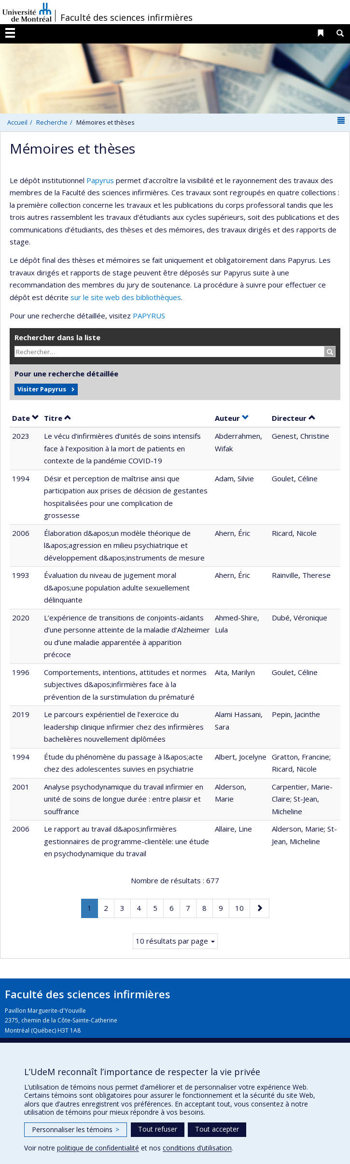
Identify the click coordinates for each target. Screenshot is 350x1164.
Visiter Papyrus (41, 389)
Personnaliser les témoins (75, 1129)
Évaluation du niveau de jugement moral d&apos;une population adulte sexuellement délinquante (117, 587)
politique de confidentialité (98, 1147)
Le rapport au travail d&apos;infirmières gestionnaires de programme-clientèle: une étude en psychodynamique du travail (126, 841)
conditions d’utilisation (197, 1147)
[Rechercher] (330, 351)
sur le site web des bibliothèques (125, 297)
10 (242, 907)
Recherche (52, 122)
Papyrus (100, 180)
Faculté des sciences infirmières (126, 17)
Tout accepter (217, 1129)
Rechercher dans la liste (57, 337)
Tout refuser (157, 1129)
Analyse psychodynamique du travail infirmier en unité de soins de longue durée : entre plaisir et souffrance (123, 799)
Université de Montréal (27, 12)
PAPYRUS (149, 315)
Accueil (17, 122)
